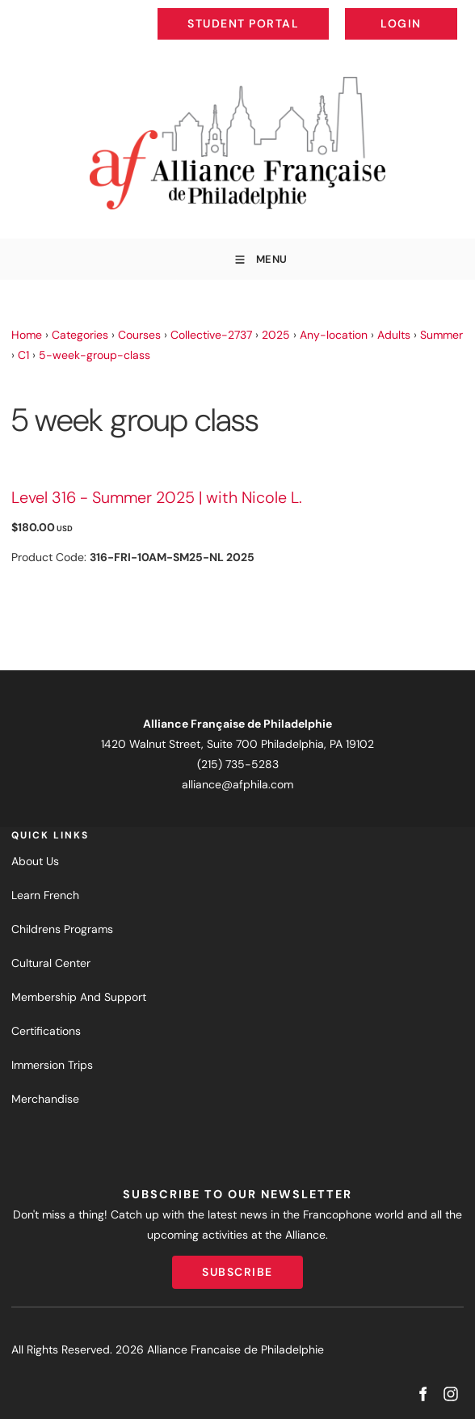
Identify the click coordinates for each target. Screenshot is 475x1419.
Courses (139, 334)
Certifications (46, 1031)
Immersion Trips (52, 1065)
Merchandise (45, 1099)
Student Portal (279, 11)
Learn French (45, 895)
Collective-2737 (211, 334)
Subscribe (237, 1265)
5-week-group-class (94, 355)
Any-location (334, 334)
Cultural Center (50, 963)
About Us (35, 861)
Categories (80, 334)
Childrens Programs (62, 929)
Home (26, 334)
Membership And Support (78, 997)
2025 (276, 334)
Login (443, 11)
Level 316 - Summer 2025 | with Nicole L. (156, 497)
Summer (441, 334)
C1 (23, 355)
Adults (393, 334)
